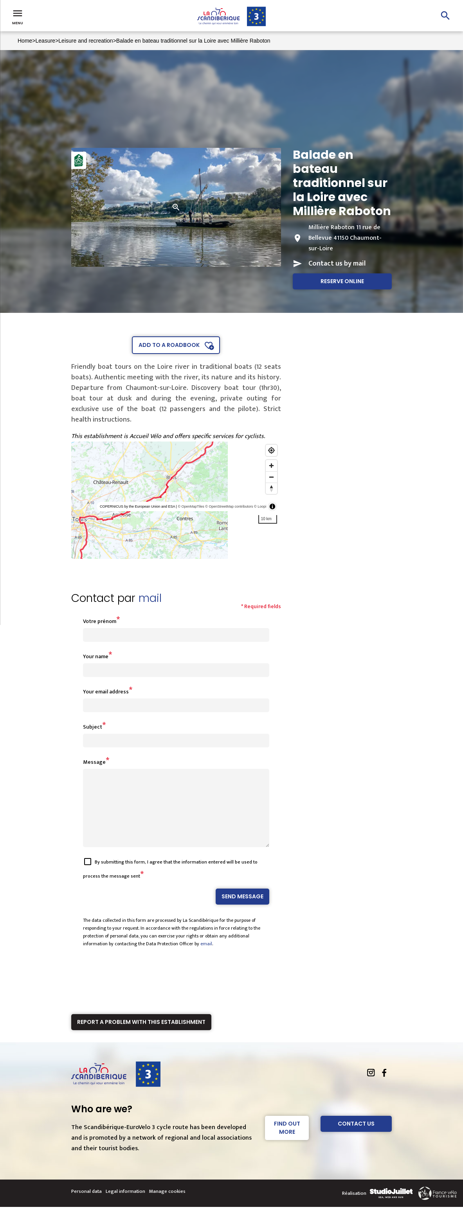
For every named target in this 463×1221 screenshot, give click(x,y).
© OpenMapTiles (191, 506)
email (206, 958)
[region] (176, 500)
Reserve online (342, 281)
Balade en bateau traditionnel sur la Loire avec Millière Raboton (193, 41)
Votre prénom (99, 621)
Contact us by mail (337, 263)
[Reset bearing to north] (271, 488)
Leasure (46, 41)
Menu (17, 16)
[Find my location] (271, 450)
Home (25, 41)
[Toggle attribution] (272, 506)
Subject (92, 726)
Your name (95, 656)
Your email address (106, 691)
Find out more (287, 1142)
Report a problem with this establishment (141, 1036)
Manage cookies (167, 1205)
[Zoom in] (271, 465)
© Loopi (260, 506)
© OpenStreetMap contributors (229, 506)
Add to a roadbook (169, 345)
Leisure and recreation (85, 41)
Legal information (125, 1205)
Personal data (86, 1205)
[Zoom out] (271, 477)
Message (94, 762)
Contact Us (356, 1138)
